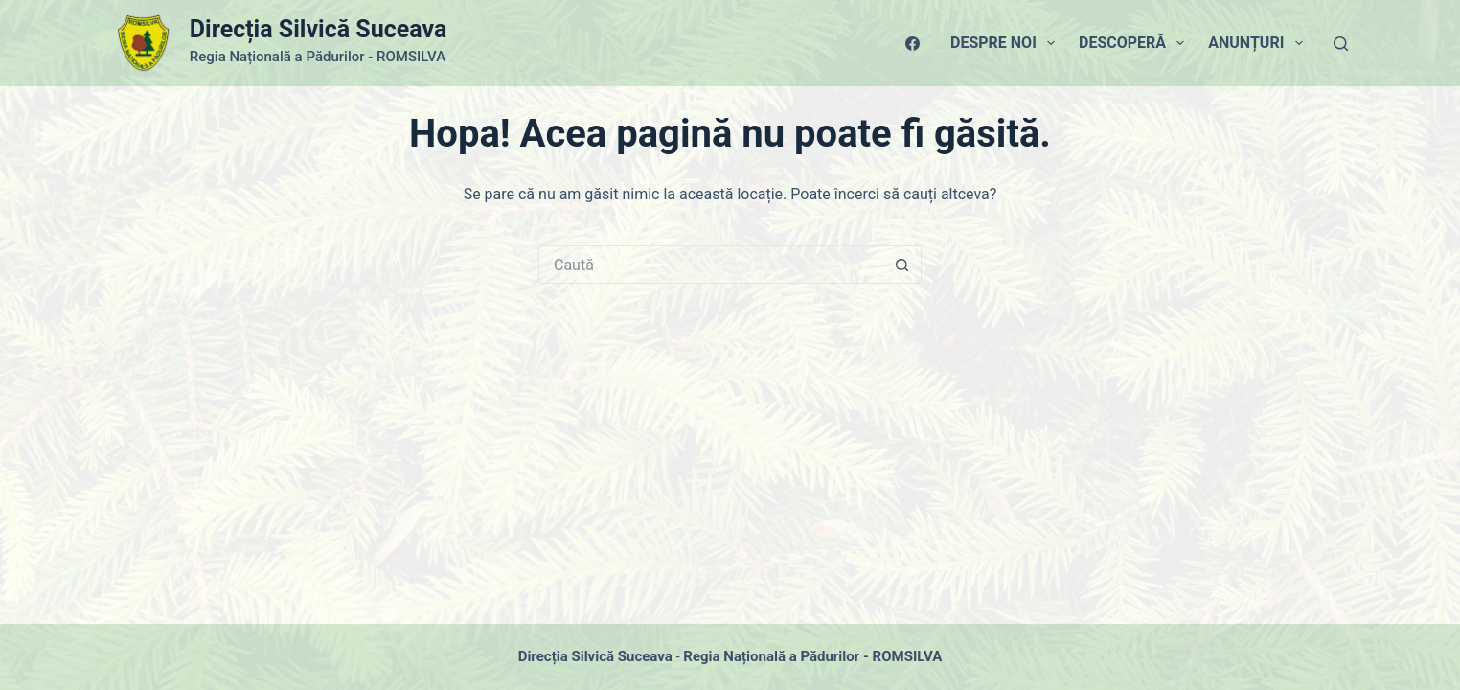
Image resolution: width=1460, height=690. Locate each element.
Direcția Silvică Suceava (318, 29)
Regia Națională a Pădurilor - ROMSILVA (812, 656)
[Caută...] (710, 264)
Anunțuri (1259, 43)
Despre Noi (1006, 43)
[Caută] (1341, 43)
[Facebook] (912, 43)
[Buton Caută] (902, 264)
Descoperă (1135, 43)
